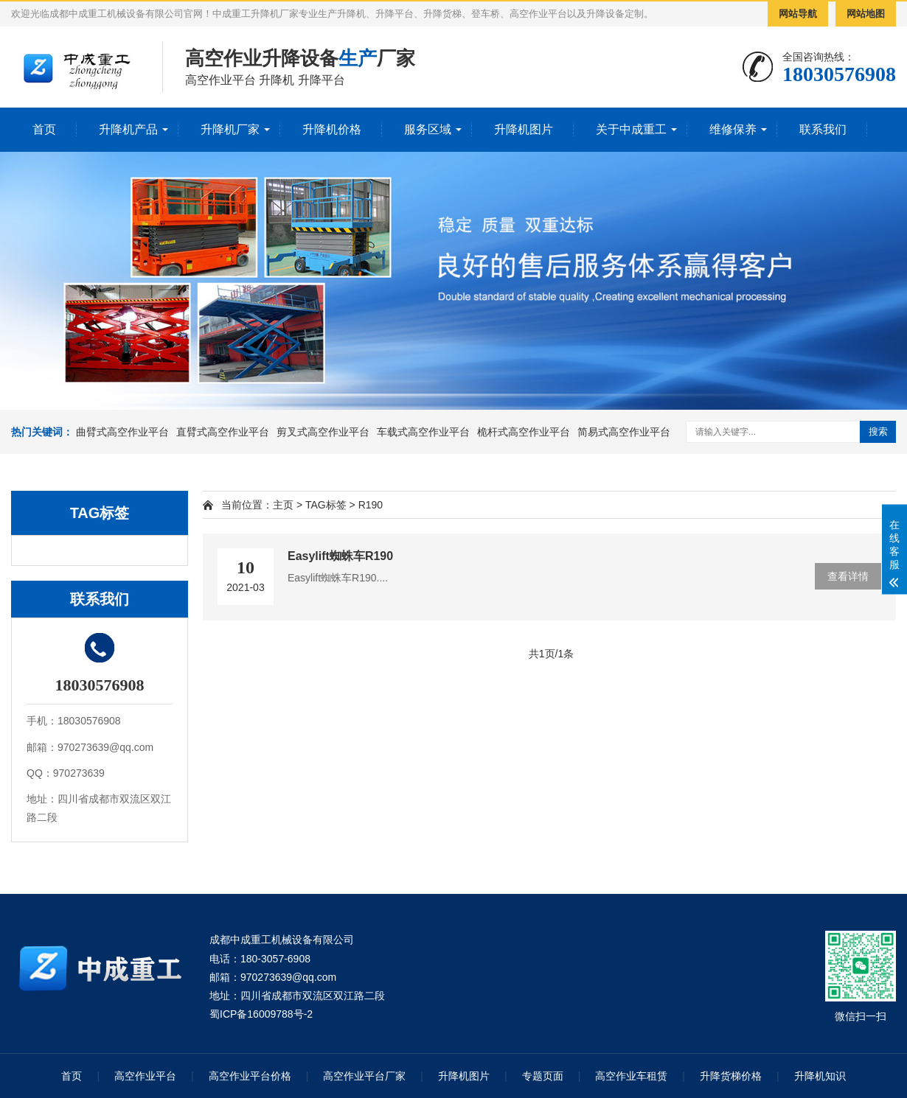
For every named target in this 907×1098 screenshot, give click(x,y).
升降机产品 (128, 129)
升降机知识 (820, 1076)
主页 (283, 505)
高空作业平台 (145, 1076)
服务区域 (427, 129)
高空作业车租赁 (631, 1076)
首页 (44, 129)
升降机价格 (331, 129)
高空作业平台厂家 (364, 1076)
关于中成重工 (631, 129)
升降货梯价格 (731, 1076)
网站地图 (866, 13)
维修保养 (733, 129)
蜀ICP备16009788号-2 (261, 1014)
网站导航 (798, 13)
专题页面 (542, 1076)
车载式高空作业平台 (423, 432)
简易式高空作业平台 (623, 432)
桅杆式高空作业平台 (523, 432)
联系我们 (823, 129)
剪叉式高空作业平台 (323, 432)
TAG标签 (326, 505)
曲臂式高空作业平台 (122, 432)
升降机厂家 (230, 129)
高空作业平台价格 (250, 1076)
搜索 (878, 431)
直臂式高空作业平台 (222, 432)
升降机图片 (523, 129)
